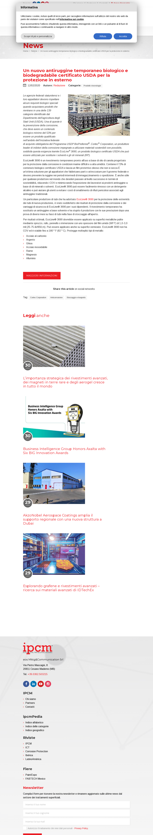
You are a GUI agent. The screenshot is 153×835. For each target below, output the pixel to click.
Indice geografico (34, 731)
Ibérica (29, 756)
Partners (30, 703)
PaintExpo (31, 775)
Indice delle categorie (37, 727)
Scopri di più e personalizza (38, 36)
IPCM (28, 744)
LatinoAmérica (33, 759)
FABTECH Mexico (35, 779)
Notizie (34, 52)
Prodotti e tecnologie (92, 86)
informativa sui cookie (72, 19)
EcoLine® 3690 (85, 200)
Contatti (29, 707)
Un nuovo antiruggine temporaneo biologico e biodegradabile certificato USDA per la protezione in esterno (84, 52)
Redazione (59, 86)
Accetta (123, 36)
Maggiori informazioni (41, 276)
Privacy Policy (81, 829)
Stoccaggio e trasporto (76, 298)
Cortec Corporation (38, 298)
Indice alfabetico (34, 723)
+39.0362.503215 (38, 674)
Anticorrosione (56, 298)
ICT (27, 748)
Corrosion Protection (36, 752)
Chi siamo (30, 699)
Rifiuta (103, 36)
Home (25, 52)
